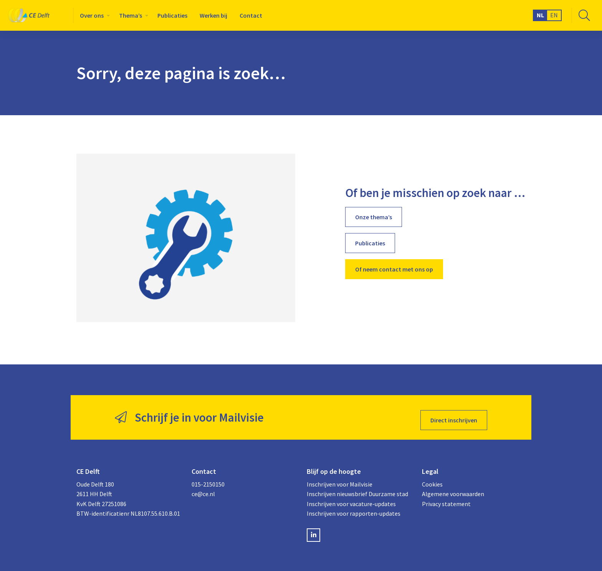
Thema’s (130, 15)
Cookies (432, 478)
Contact (251, 15)
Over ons (92, 15)
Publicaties (172, 15)
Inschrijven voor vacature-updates (351, 498)
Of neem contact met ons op (394, 269)
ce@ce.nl (203, 488)
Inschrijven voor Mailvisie (339, 478)
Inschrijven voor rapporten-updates (353, 508)
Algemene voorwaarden (453, 488)
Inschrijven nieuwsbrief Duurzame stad (357, 488)
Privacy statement (446, 498)
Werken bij (213, 15)
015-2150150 (208, 478)
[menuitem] (93, 15)
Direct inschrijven (453, 415)
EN (554, 15)
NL (540, 15)
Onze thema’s (373, 217)
